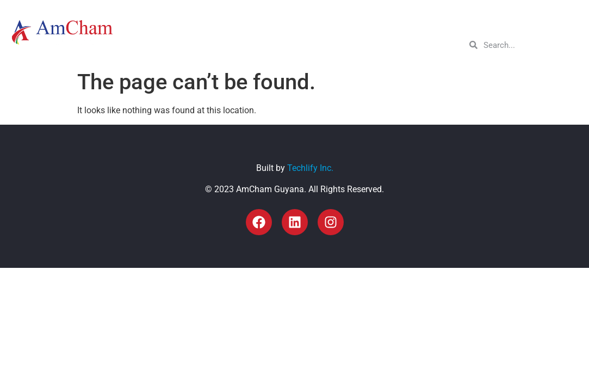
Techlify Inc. (310, 168)
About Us (315, 23)
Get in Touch (552, 23)
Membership (378, 23)
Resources (489, 23)
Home (270, 23)
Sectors (435, 23)
